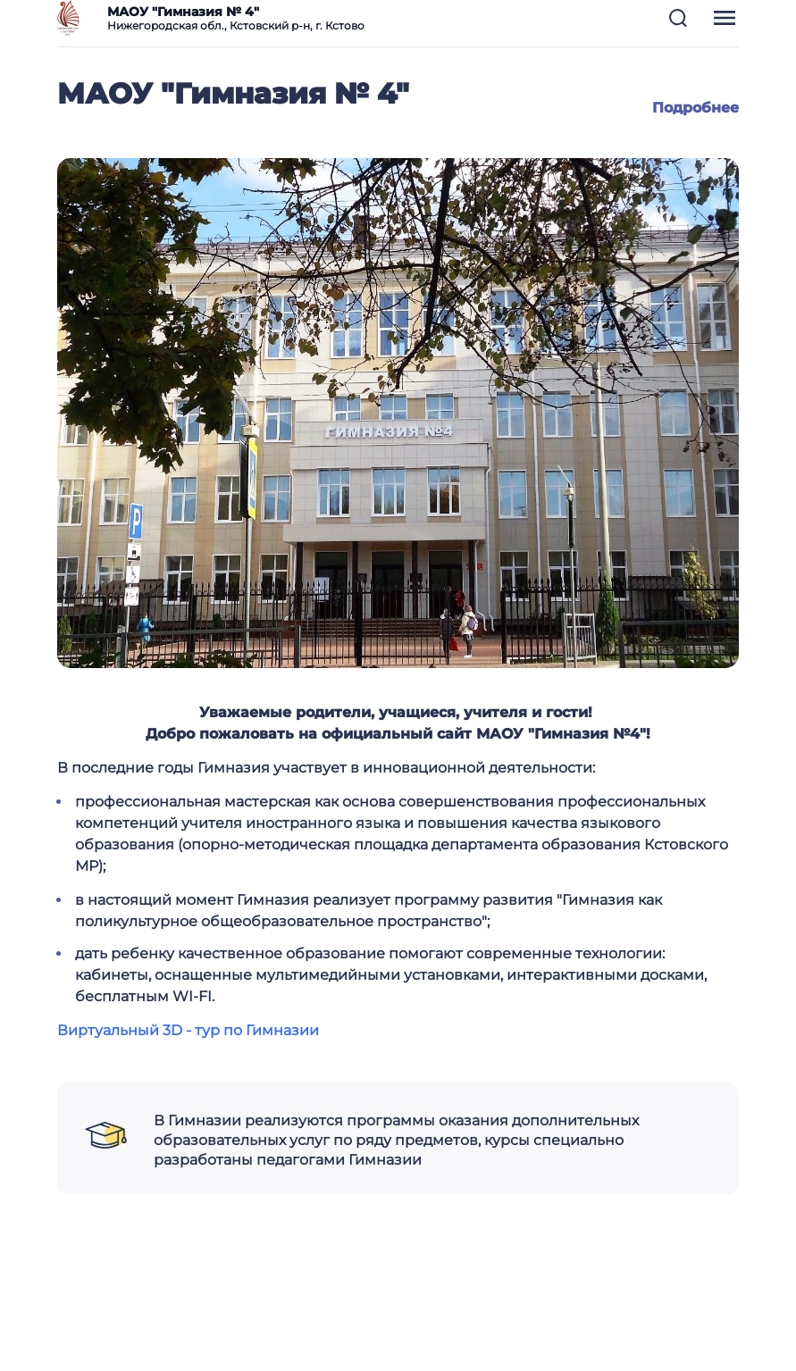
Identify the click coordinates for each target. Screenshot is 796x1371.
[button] (678, 18)
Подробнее (695, 107)
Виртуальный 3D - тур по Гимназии (188, 1030)
